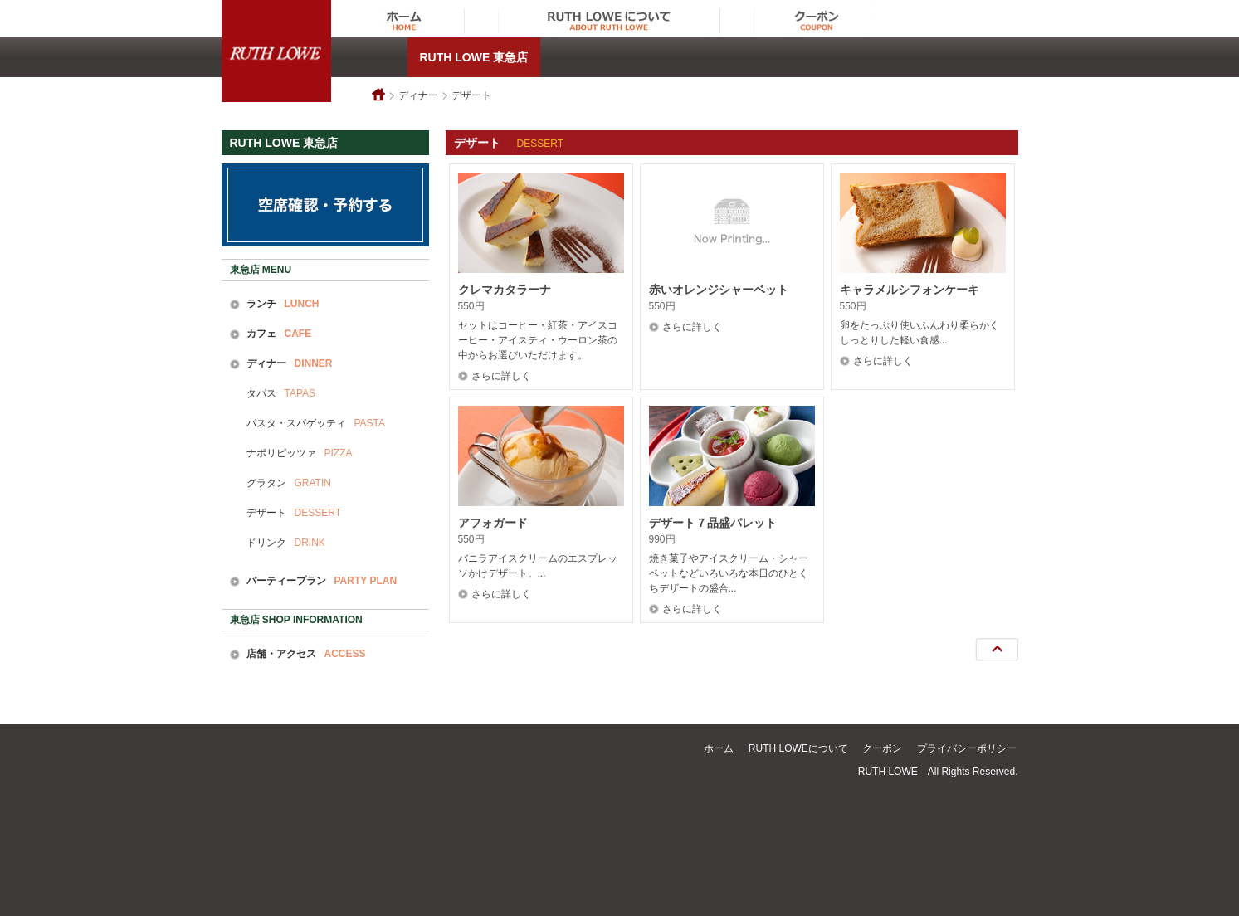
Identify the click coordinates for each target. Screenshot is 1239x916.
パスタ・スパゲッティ (316, 423)
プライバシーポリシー (967, 748)
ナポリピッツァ (299, 453)
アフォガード (493, 522)
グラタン (288, 483)
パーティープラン (322, 581)
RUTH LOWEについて (798, 748)
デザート (471, 95)
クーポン (882, 748)
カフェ (279, 333)
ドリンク (285, 542)
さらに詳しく (501, 376)
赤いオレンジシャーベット (718, 289)
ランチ (283, 303)
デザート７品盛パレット (713, 522)
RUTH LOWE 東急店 (474, 57)
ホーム (719, 748)
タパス (281, 393)
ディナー (418, 95)
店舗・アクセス (306, 654)
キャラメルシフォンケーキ (909, 289)
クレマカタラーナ (504, 289)
